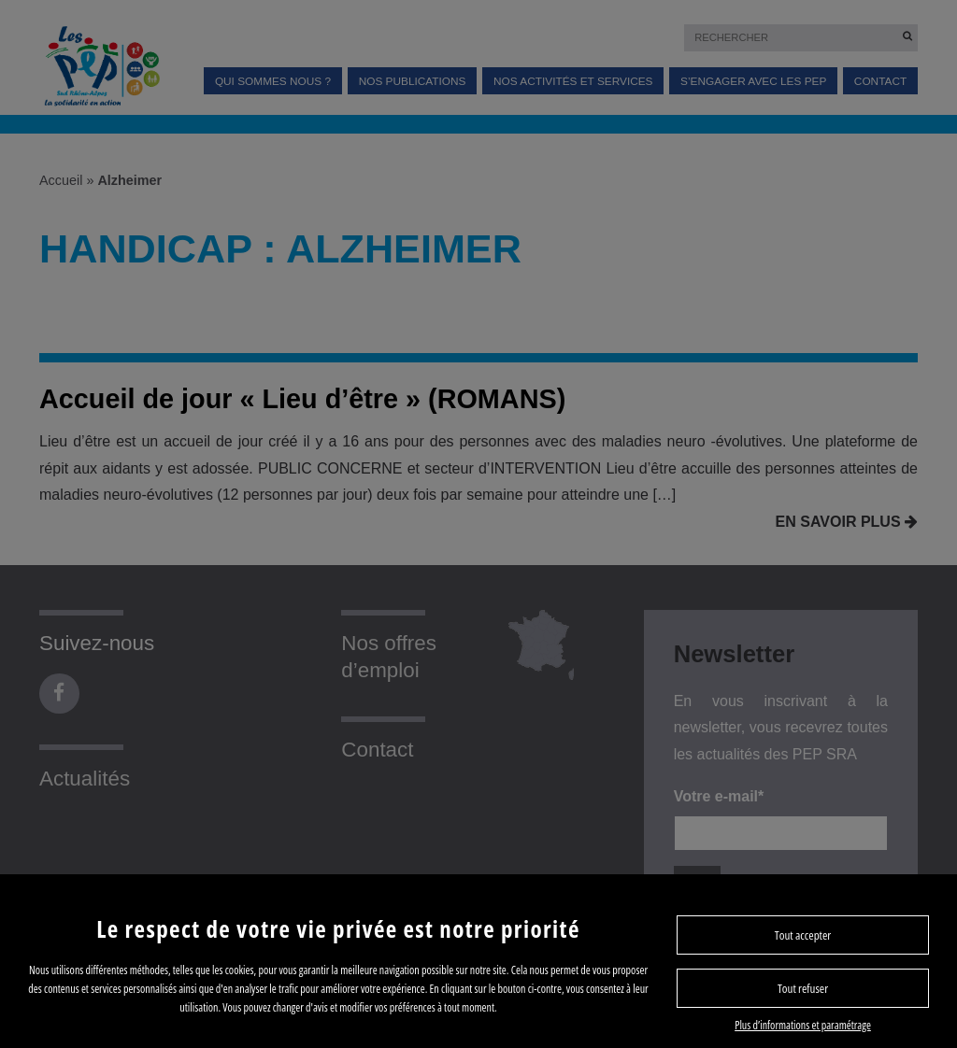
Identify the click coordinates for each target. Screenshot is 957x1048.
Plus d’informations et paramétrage (803, 1025)
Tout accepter (803, 935)
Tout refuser (803, 988)
